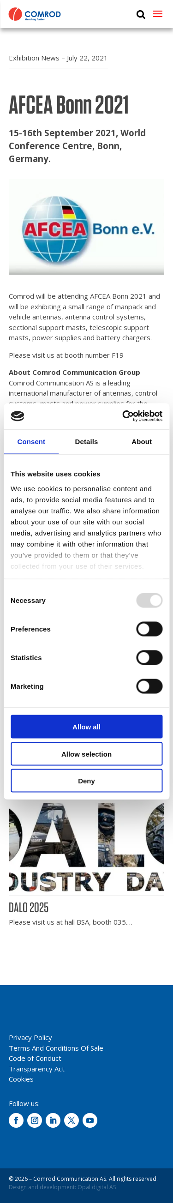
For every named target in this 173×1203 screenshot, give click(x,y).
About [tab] (141, 441)
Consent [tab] (31, 441)
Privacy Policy (30, 1037)
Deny (86, 781)
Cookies (21, 1078)
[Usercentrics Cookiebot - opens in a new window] (123, 416)
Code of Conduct (35, 1058)
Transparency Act (37, 1068)
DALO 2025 (28, 907)
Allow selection (86, 754)
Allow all (86, 727)
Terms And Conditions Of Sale (56, 1048)
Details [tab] (86, 441)
